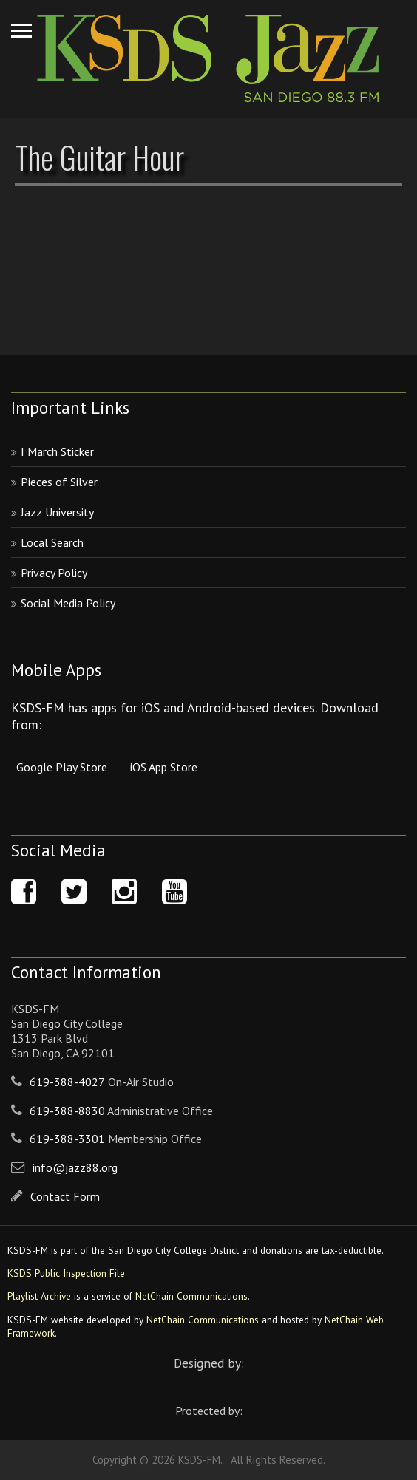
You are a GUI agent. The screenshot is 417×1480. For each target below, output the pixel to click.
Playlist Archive (39, 1296)
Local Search (52, 542)
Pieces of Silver (59, 481)
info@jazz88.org (75, 1167)
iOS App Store (163, 767)
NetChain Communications (191, 1296)
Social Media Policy (68, 603)
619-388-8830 (67, 1110)
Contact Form (65, 1196)
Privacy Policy (54, 572)
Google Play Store (61, 767)
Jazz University (57, 512)
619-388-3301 (67, 1138)
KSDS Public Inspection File (66, 1273)
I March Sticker (57, 451)
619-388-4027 (67, 1081)
